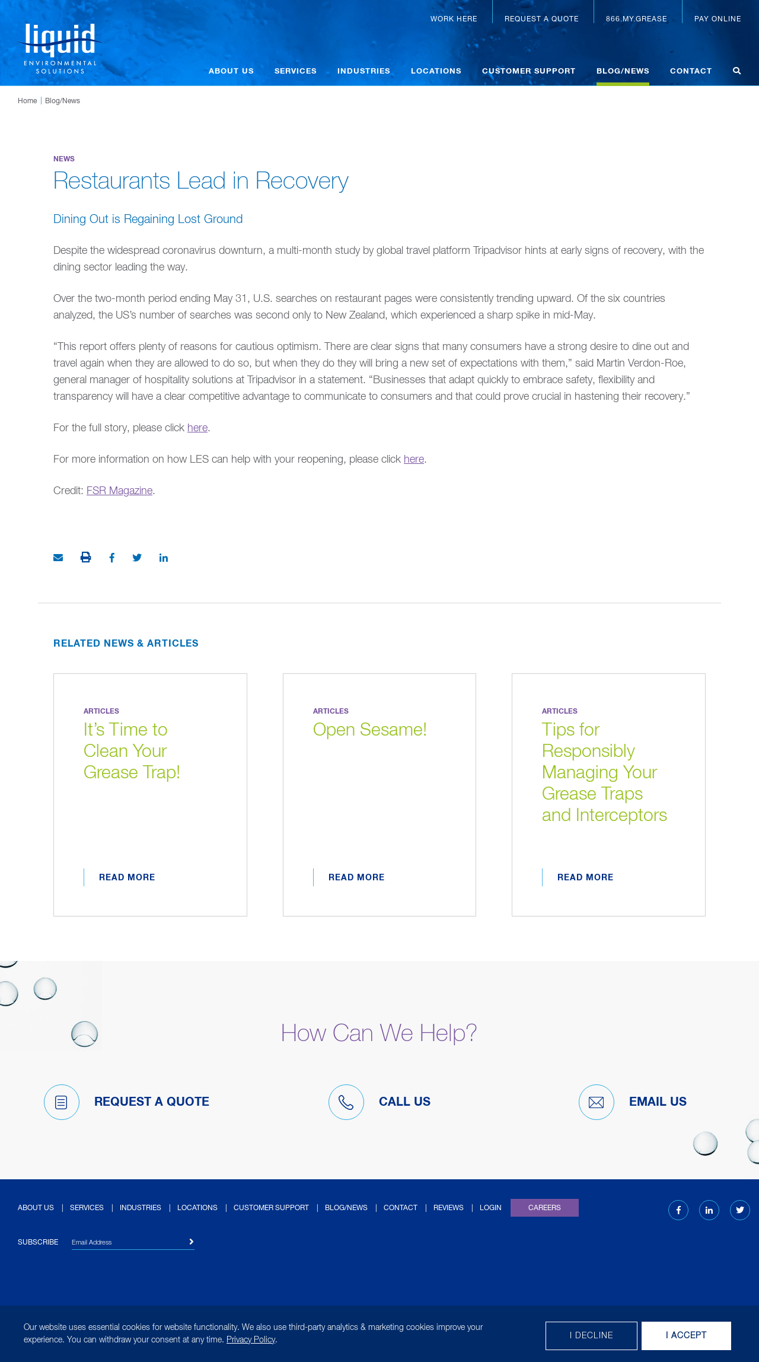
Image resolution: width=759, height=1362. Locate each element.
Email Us (633, 1102)
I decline (591, 1336)
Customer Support (529, 71)
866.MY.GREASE (636, 19)
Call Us (379, 1102)
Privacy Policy (251, 1340)
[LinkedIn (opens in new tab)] (709, 1211)
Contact (691, 71)
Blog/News (623, 71)
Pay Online (717, 19)
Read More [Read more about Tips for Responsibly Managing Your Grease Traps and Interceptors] (585, 878)
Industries (363, 71)
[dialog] (379, 1334)
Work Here (453, 19)
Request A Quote (126, 1102)
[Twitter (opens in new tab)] (740, 1211)
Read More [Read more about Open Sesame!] (357, 878)
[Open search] (737, 72)
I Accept (686, 1336)
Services (296, 71)
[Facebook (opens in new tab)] (679, 1211)
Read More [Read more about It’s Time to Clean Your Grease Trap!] (127, 878)
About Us (231, 71)
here (197, 428)
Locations (436, 71)
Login (491, 1208)
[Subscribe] (191, 1242)
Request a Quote (542, 19)
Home (27, 101)
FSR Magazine (119, 491)
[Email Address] (133, 1244)
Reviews (448, 1208)
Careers (544, 1208)
